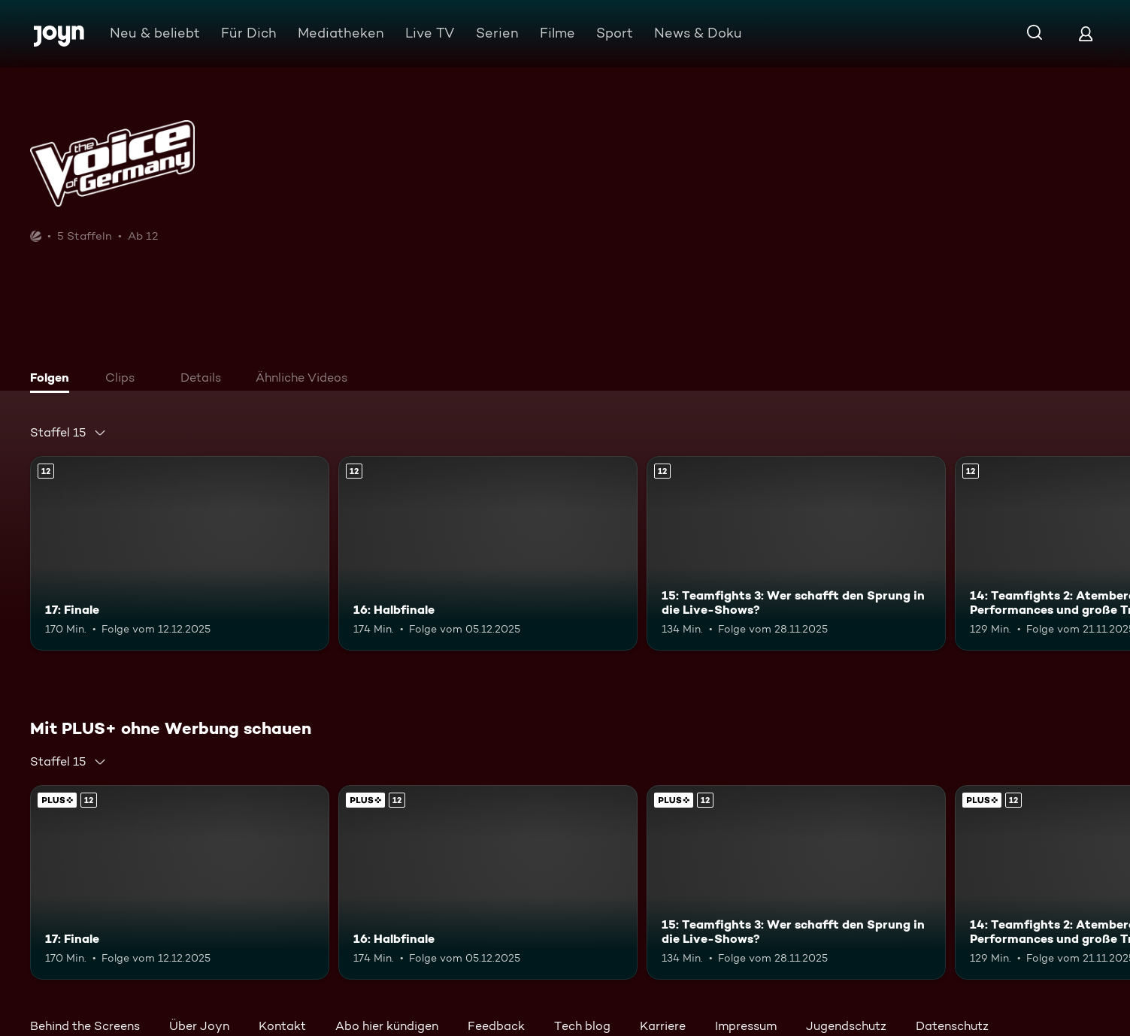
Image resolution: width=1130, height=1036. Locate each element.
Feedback (496, 1026)
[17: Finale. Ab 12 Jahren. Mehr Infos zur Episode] (179, 553)
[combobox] (68, 433)
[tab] (53, 379)
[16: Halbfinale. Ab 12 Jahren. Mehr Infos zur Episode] (488, 553)
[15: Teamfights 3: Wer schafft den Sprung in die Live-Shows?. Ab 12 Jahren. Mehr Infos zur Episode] (796, 553)
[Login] (1085, 33)
